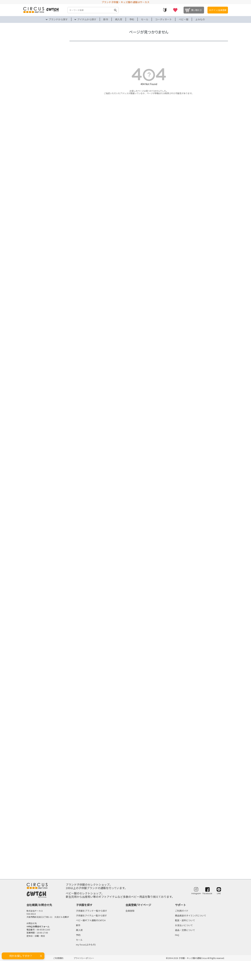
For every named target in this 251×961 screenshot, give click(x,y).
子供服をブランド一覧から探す (91, 910)
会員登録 (130, 910)
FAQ (177, 935)
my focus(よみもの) (86, 944)
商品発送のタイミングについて (190, 915)
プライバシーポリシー (84, 958)
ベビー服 (183, 19)
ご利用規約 (58, 958)
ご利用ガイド (181, 910)
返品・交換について (185, 930)
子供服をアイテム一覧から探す (91, 915)
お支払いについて (184, 925)
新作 (105, 19)
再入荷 (118, 19)
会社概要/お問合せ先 (39, 905)
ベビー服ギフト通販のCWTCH (91, 920)
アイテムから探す (86, 19)
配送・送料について (185, 920)
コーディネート (163, 19)
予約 (131, 19)
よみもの (200, 19)
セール (144, 19)
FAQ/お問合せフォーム (39, 926)
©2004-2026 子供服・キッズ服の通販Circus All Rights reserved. (195, 958)
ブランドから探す (58, 19)
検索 (115, 10)
